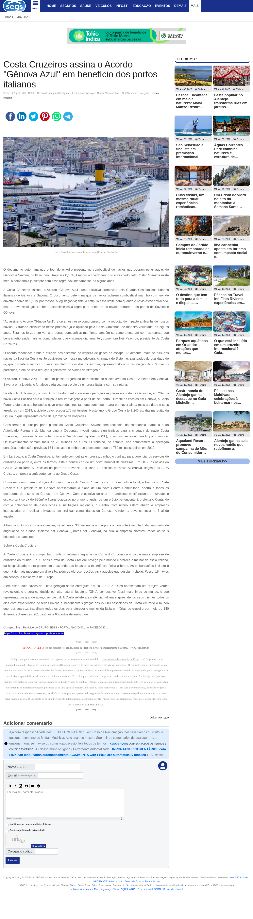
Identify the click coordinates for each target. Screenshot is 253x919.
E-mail (22, 775)
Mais (195, 6)
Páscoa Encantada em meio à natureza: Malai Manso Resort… (192, 101)
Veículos (103, 6)
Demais (180, 6)
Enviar (12, 860)
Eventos (162, 6)
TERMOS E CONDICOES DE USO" (87, 705)
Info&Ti (122, 6)
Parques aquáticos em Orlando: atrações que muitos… (192, 347)
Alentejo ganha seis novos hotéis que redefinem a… (231, 445)
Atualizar (40, 846)
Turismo (154, 93)
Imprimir (7, 98)
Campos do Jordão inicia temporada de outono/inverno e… (193, 249)
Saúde (85, 6)
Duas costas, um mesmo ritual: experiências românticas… (190, 201)
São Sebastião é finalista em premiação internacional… (189, 151)
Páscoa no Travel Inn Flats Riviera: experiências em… (229, 299)
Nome (17, 767)
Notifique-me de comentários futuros (30, 824)
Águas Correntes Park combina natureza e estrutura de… (228, 151)
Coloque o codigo (20, 851)
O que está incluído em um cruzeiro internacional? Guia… (230, 347)
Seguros (68, 6)
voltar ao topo (159, 717)
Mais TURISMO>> (212, 461)
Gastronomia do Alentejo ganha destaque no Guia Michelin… (191, 397)
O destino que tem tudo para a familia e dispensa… (192, 299)
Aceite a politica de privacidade (27, 830)
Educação (142, 6)
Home (51, 6)
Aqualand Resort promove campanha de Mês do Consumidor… (191, 447)
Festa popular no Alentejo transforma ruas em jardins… (230, 101)
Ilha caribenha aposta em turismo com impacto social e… (230, 251)
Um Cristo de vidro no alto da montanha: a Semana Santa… (230, 201)
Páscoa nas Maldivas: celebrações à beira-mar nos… (227, 397)
